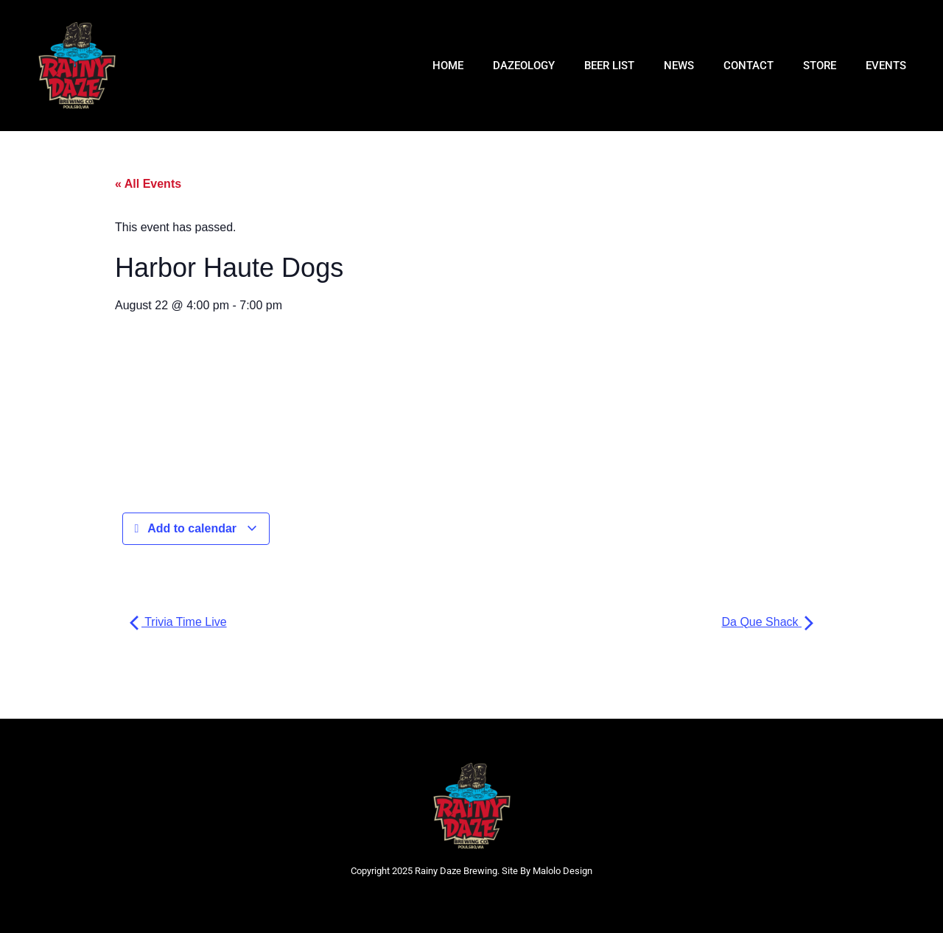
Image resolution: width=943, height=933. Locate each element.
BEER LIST (609, 65)
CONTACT (748, 65)
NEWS (679, 65)
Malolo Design (562, 870)
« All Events (148, 183)
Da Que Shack (768, 622)
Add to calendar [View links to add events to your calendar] (195, 528)
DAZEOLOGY (524, 65)
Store (819, 65)
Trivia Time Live (178, 622)
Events (886, 65)
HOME (447, 65)
